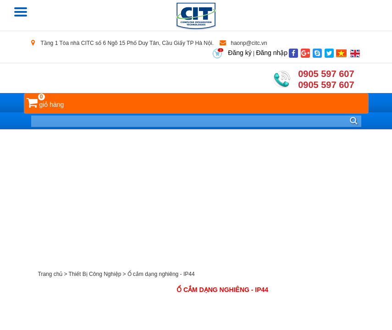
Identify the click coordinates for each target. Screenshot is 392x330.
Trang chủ (50, 274)
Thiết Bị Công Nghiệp (94, 274)
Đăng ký (239, 52)
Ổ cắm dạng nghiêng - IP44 (161, 274)
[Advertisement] (196, 199)
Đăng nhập (271, 52)
